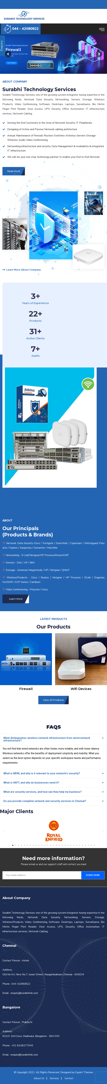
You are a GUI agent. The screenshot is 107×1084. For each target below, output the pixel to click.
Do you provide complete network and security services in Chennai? (44, 801)
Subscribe (93, 875)
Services (54, 1078)
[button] (12, 845)
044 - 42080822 (25, 28)
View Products (11, 63)
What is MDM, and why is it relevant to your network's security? (41, 773)
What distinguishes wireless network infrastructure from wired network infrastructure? (46, 739)
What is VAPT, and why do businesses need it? (31, 782)
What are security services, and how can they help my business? (42, 791)
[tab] (53, 739)
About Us (39, 1078)
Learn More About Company (21, 270)
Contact (68, 1078)
